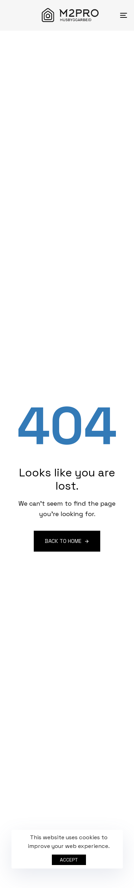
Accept (69, 860)
